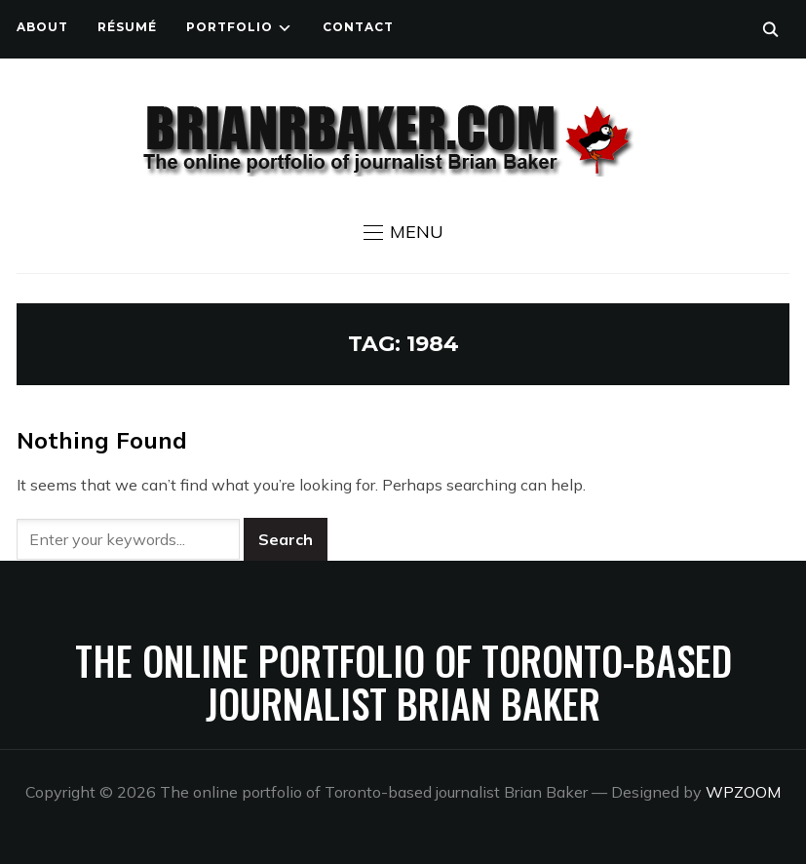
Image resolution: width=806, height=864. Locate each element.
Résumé (127, 27)
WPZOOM (743, 792)
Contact (358, 27)
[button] (403, 232)
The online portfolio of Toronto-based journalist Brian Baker (403, 681)
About (42, 27)
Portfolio (229, 27)
